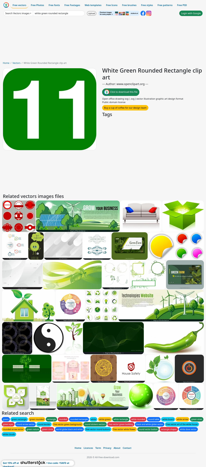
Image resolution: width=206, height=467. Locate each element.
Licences (88, 448)
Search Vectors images (17, 13)
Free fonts (54, 5)
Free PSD (182, 5)
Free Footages (72, 5)
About (117, 448)
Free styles (147, 5)
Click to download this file (120, 92)
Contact (127, 448)
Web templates (93, 5)
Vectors (16, 63)
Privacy (107, 448)
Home (6, 63)
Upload (91, 13)
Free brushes (129, 5)
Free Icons (111, 5)
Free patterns (165, 5)
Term (98, 448)
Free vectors (19, 5)
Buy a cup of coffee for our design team (125, 107)
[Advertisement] (103, 40)
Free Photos (37, 5)
